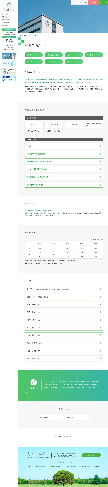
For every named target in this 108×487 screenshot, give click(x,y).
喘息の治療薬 (43, 418)
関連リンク (70, 62)
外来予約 (8, 45)
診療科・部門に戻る (63, 437)
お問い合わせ (92, 455)
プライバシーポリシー (59, 462)
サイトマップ (71, 462)
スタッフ (29, 62)
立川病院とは (6, 56)
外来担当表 (90, 55)
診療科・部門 (27, 35)
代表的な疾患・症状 (52, 55)
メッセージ (50, 62)
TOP (20, 35)
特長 (68, 55)
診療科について (31, 55)
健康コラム (6, 63)
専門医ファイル (9, 78)
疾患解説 (9, 71)
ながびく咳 (70, 418)
